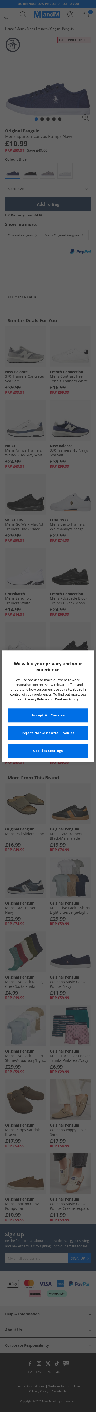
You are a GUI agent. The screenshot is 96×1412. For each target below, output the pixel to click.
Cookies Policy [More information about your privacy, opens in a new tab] (66, 699)
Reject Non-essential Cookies (48, 733)
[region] (47, 706)
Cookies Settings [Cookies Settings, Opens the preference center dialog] (48, 751)
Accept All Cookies (48, 715)
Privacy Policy (35, 699)
